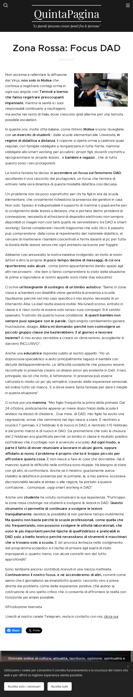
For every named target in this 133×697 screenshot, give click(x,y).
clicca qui (111, 616)
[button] (5, 5)
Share (13, 630)
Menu (128, 5)
